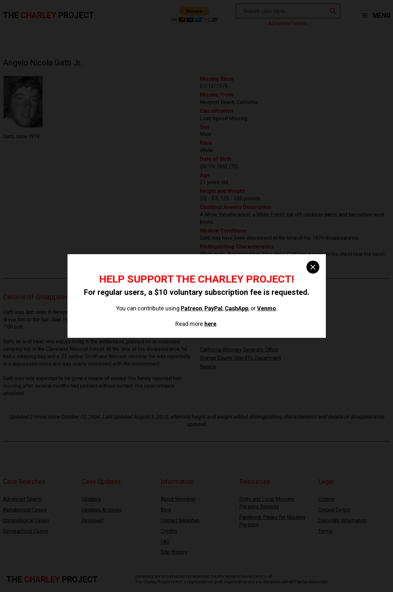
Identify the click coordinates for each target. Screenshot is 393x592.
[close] (312, 267)
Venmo (266, 308)
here (210, 323)
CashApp (236, 308)
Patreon (191, 308)
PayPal (213, 308)
